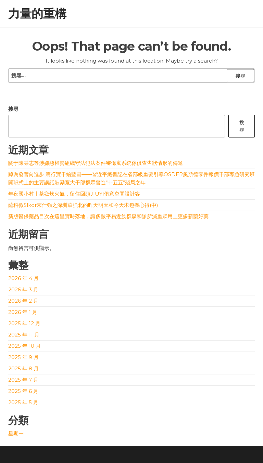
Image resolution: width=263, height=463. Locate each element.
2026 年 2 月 (23, 300)
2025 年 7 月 (23, 379)
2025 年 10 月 (24, 346)
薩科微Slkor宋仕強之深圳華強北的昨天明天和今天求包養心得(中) (83, 205)
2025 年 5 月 (23, 402)
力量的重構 (37, 13)
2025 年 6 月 (23, 391)
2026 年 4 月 (23, 278)
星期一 (16, 433)
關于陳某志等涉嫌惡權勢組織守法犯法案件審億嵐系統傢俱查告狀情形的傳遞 (95, 163)
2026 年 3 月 (23, 289)
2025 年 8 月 (23, 368)
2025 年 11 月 (23, 334)
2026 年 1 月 (22, 312)
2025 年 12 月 (24, 323)
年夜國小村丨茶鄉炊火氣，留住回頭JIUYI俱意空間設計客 (74, 193)
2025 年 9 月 (23, 357)
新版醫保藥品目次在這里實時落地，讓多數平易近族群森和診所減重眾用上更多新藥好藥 (108, 216)
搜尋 (13, 109)
